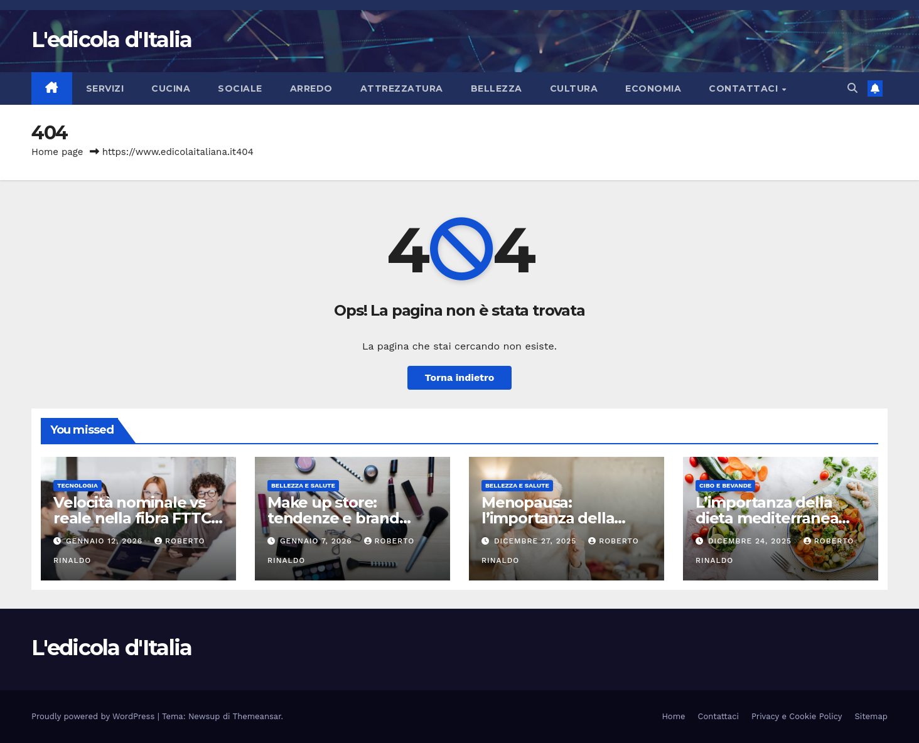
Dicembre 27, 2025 (536, 541)
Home (673, 716)
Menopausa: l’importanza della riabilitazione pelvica (556, 518)
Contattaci (745, 88)
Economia (653, 88)
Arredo (311, 88)
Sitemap (871, 716)
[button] (852, 88)
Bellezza (496, 88)
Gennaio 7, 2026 (317, 541)
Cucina (170, 88)
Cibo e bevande (725, 485)
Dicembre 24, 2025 (751, 541)
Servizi (105, 88)
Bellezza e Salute (303, 485)
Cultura (574, 88)
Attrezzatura (401, 88)
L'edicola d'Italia (111, 39)
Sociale (240, 88)
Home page (57, 152)
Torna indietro (460, 377)
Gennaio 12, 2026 (106, 541)
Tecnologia (77, 485)
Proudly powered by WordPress (94, 716)
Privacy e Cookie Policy (796, 716)
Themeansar (257, 716)
